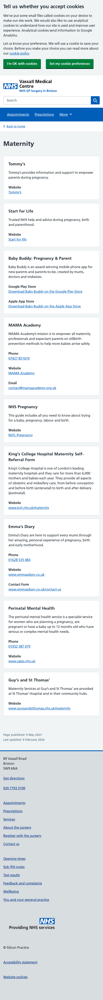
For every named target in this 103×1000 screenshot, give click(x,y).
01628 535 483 (19, 560)
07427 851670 (19, 358)
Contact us (11, 844)
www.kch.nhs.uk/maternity (28, 508)
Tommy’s (14, 192)
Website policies (15, 977)
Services (9, 819)
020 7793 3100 (14, 788)
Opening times (14, 859)
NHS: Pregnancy (20, 435)
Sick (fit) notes (13, 867)
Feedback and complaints (22, 883)
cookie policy (19, 53)
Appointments (18, 114)
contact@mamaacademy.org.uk (32, 388)
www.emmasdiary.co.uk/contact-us (34, 589)
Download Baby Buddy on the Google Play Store (45, 291)
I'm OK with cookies (22, 64)
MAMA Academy (21, 373)
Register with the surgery (22, 836)
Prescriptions (44, 114)
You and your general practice (26, 900)
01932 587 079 (19, 646)
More (66, 114)
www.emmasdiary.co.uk (26, 575)
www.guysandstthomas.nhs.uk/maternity (39, 708)
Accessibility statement (20, 962)
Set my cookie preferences (70, 64)
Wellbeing (11, 891)
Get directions (13, 778)
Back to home (16, 126)
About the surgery (17, 827)
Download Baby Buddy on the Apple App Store (44, 306)
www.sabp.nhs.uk (21, 661)
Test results (11, 875)
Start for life (17, 239)
